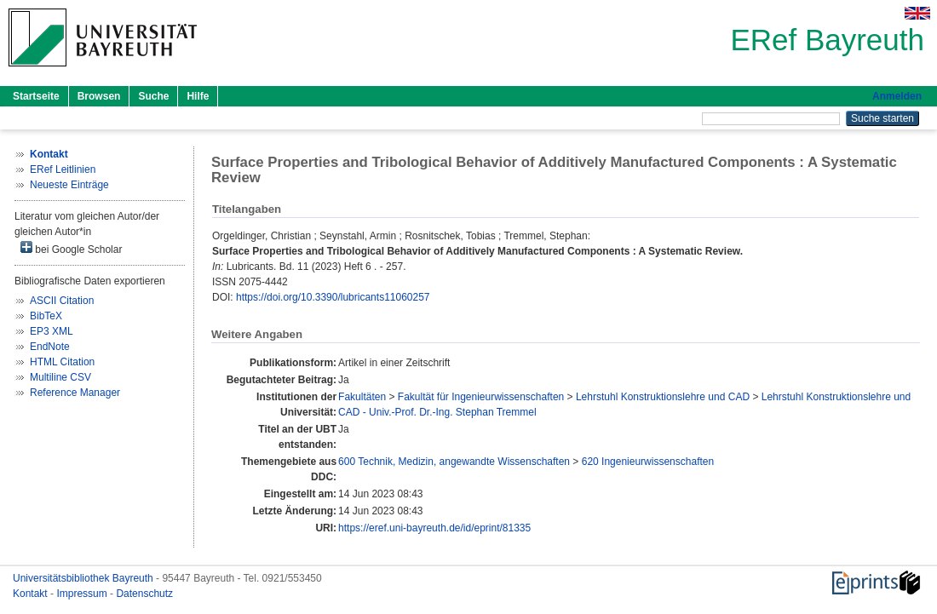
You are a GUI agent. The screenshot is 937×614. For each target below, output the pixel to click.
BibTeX (46, 316)
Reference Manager (75, 393)
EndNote (50, 347)
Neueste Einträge (69, 185)
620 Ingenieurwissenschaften (648, 462)
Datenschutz (144, 594)
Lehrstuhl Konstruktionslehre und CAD (663, 397)
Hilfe (198, 96)
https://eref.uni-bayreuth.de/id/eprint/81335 (434, 528)
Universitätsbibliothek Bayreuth (84, 578)
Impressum (83, 594)
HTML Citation (62, 362)
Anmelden (897, 96)
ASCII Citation (62, 301)
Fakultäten (362, 397)
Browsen (99, 96)
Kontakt (31, 594)
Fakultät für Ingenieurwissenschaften (481, 397)
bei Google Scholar (71, 248)
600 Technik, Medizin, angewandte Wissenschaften (454, 462)
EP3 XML (51, 331)
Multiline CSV (60, 377)
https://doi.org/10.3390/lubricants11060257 (333, 297)
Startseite (36, 96)
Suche (153, 96)
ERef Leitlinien (62, 169)
